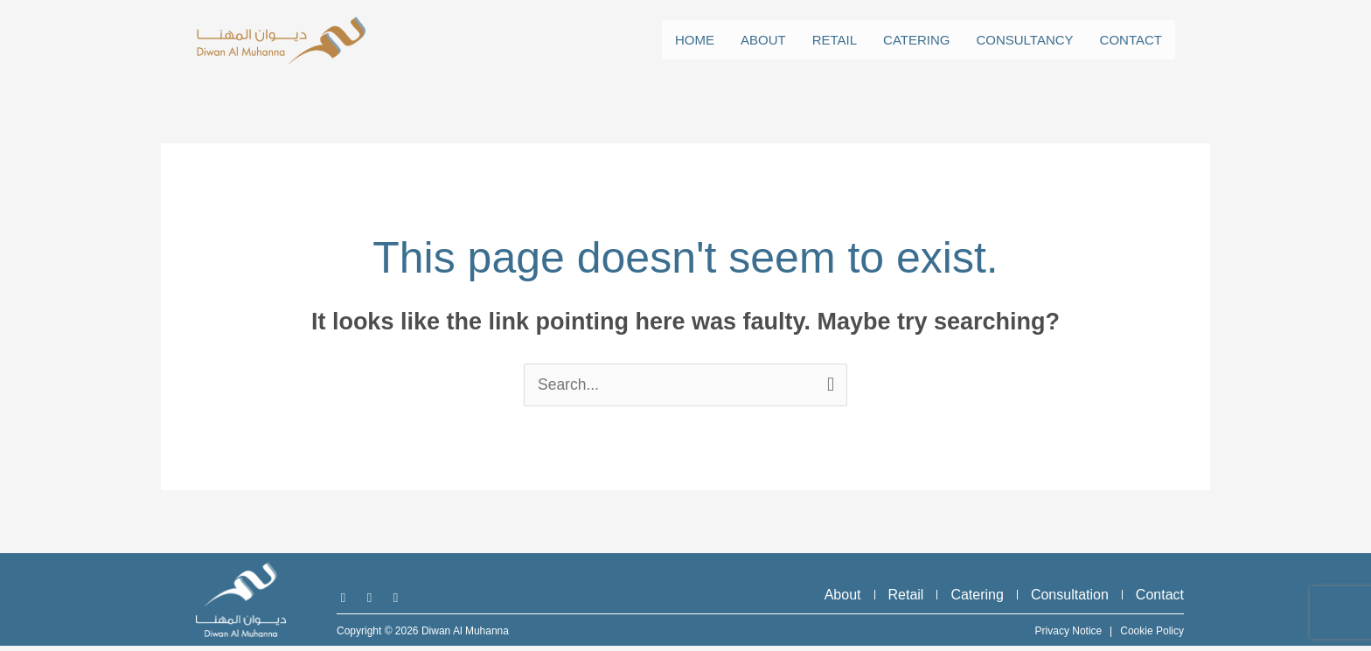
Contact (1131, 39)
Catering (916, 39)
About (763, 39)
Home (694, 39)
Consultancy (1024, 39)
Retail (834, 39)
